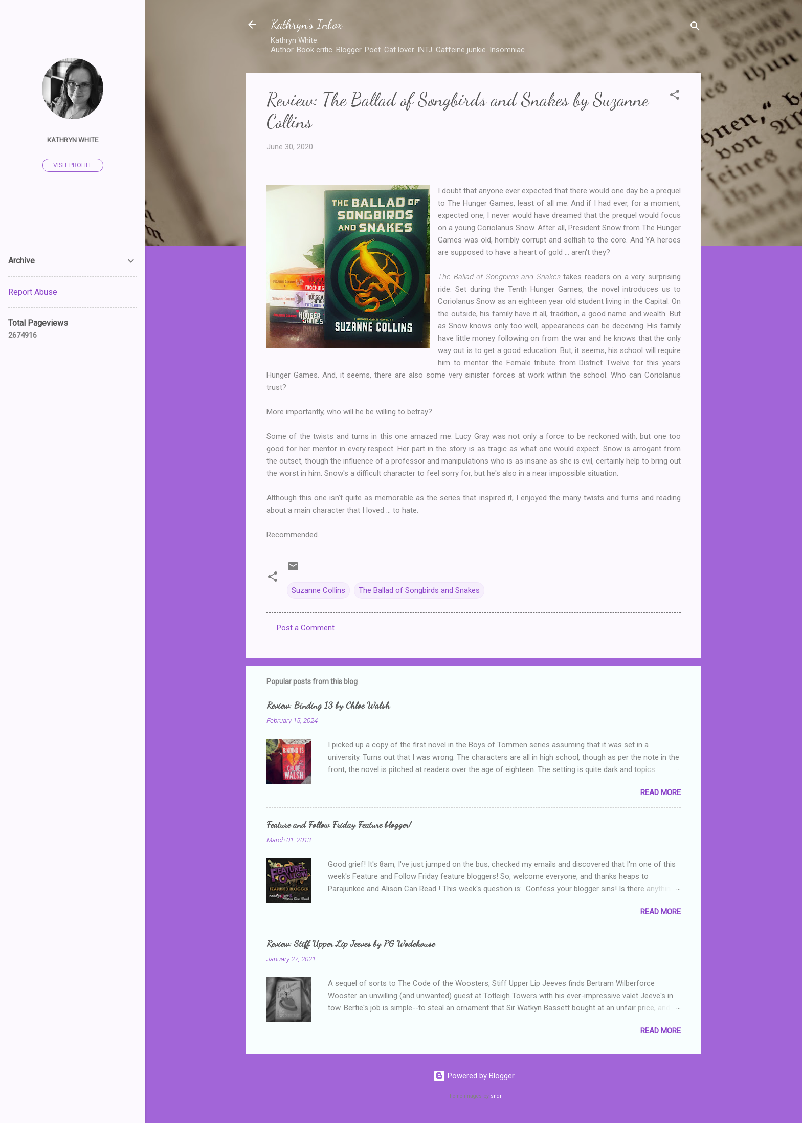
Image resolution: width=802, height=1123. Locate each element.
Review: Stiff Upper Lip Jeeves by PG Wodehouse (350, 943)
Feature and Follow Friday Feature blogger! (338, 824)
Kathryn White (72, 140)
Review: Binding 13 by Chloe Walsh (328, 705)
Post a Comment (306, 627)
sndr (496, 1096)
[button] (675, 96)
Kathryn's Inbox (306, 24)
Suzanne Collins (318, 590)
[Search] (695, 27)
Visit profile (73, 165)
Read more (660, 792)
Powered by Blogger (474, 1076)
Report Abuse (32, 292)
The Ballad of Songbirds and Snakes (419, 590)
